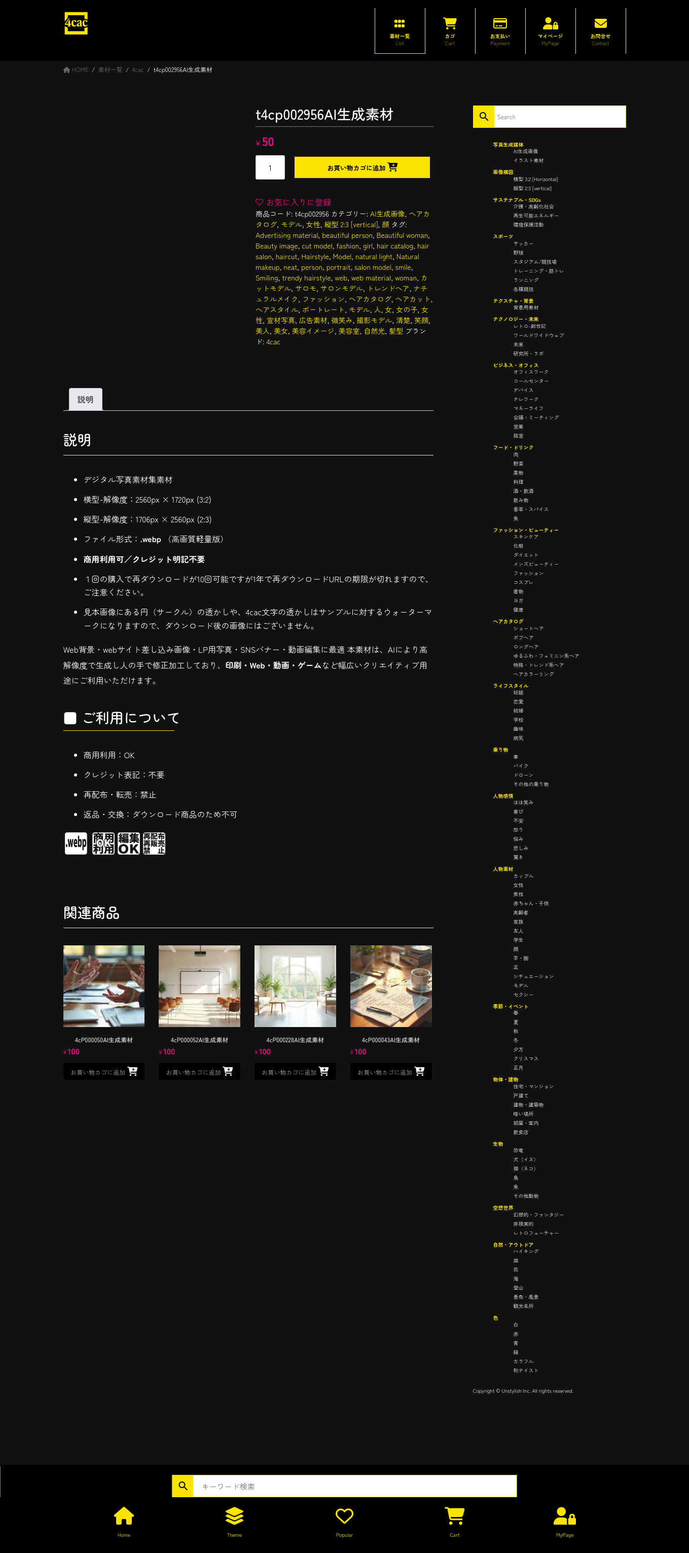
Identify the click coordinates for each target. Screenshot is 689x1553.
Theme (234, 1534)
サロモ (305, 288)
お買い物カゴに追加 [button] (97, 1072)
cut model (317, 245)
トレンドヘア (388, 288)
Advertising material (287, 235)
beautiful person (347, 235)
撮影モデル (374, 320)
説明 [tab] (86, 399)
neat (290, 267)
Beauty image (277, 245)
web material (371, 277)
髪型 (396, 331)
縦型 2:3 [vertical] (351, 224)
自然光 (374, 331)
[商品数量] (270, 167)
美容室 (349, 331)
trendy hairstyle (306, 277)
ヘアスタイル (277, 309)
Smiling (267, 277)
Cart (455, 1534)
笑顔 (421, 320)
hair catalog (395, 245)
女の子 (406, 309)
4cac (273, 341)
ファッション (323, 299)
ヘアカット (413, 299)
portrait (338, 267)
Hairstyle (315, 256)
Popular (344, 1534)
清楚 (403, 320)
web (341, 277)
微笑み (342, 320)
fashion (347, 245)
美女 (281, 331)
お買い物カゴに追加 (356, 167)
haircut (287, 256)
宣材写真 (281, 320)
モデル (291, 224)
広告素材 (313, 320)
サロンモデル (341, 288)
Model (342, 256)
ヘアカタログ (370, 299)
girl (368, 245)
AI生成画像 (387, 213)
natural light (373, 256)
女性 (313, 224)
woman (406, 277)
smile (403, 267)
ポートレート (323, 309)
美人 (263, 331)
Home (124, 1534)
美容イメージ (313, 331)
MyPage (565, 1534)
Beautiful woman (402, 235)
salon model (372, 267)
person (311, 267)
